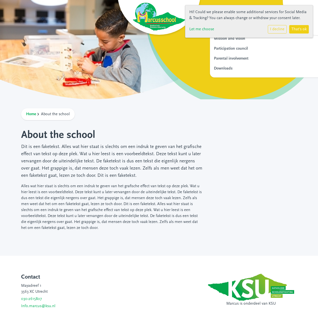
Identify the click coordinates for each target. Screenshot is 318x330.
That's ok (299, 29)
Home (31, 114)
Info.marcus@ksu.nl (38, 306)
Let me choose (201, 29)
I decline (277, 29)
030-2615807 (31, 299)
